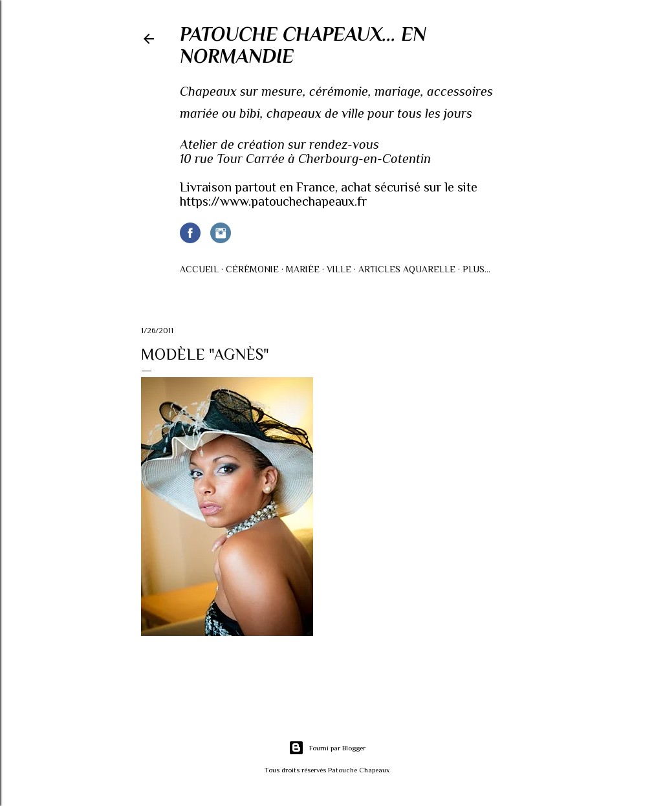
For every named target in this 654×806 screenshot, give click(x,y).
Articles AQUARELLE (406, 269)
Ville (339, 269)
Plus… (476, 269)
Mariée (303, 269)
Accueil (199, 269)
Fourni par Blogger (327, 748)
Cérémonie (252, 269)
